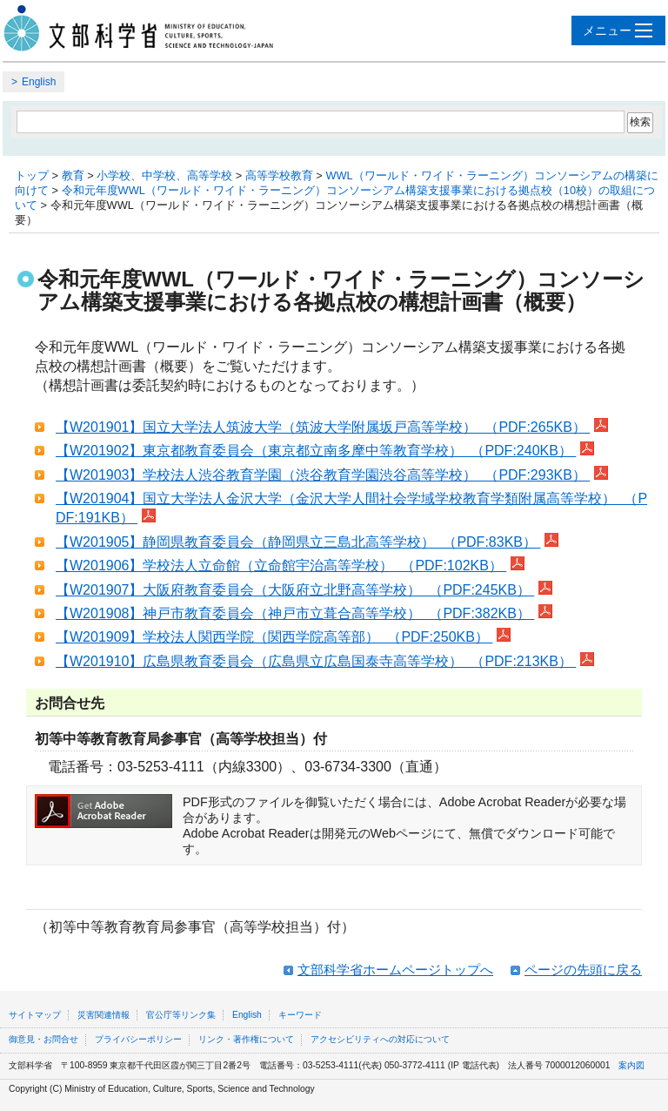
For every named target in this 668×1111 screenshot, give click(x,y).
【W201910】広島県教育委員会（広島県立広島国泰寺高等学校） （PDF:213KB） (316, 661)
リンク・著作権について (246, 1039)
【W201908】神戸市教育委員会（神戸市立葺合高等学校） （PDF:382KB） (295, 613)
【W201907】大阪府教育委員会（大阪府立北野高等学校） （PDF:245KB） (295, 589)
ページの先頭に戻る (583, 969)
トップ (32, 175)
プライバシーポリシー (138, 1039)
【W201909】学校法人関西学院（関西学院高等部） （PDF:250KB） (274, 637)
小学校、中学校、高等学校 (164, 175)
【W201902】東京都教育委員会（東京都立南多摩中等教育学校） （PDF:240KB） (316, 450)
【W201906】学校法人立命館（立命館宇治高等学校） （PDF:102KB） (281, 565)
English (39, 82)
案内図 (631, 1065)
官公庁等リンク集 (181, 1015)
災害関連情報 (103, 1015)
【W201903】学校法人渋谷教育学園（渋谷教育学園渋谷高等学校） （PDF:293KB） (323, 475)
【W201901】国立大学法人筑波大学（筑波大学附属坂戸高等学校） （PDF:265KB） (323, 427)
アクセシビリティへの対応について (380, 1039)
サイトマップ (35, 1015)
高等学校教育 (279, 175)
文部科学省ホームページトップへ (395, 969)
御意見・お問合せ (43, 1039)
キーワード (300, 1015)
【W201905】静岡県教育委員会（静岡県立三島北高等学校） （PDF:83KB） (298, 542)
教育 (73, 175)
